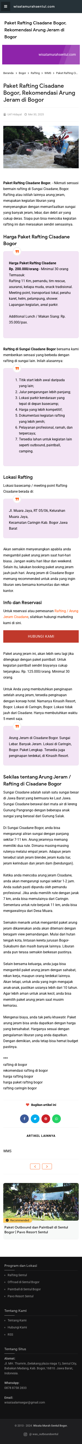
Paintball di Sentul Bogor (24, 1289)
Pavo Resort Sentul (20, 1296)
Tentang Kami (17, 1320)
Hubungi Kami (41, 636)
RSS (10, 1334)
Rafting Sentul (17, 1275)
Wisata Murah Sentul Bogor (50, 1425)
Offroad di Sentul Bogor (23, 1282)
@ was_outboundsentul (41, 1434)
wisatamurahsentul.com (34, 6)
